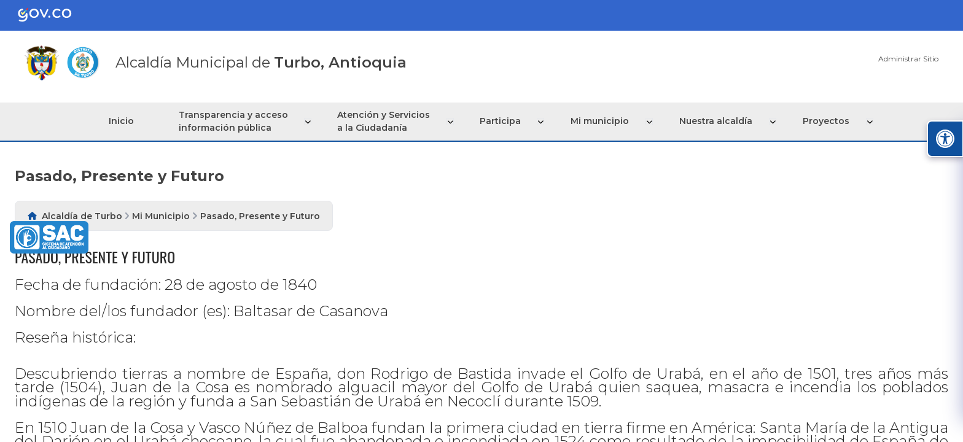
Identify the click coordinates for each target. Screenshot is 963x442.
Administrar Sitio (908, 58)
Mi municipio (603, 120)
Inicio (123, 120)
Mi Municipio (161, 216)
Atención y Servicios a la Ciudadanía (388, 121)
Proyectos (827, 120)
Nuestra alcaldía (718, 120)
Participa (504, 120)
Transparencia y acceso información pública (238, 121)
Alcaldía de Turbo (82, 216)
